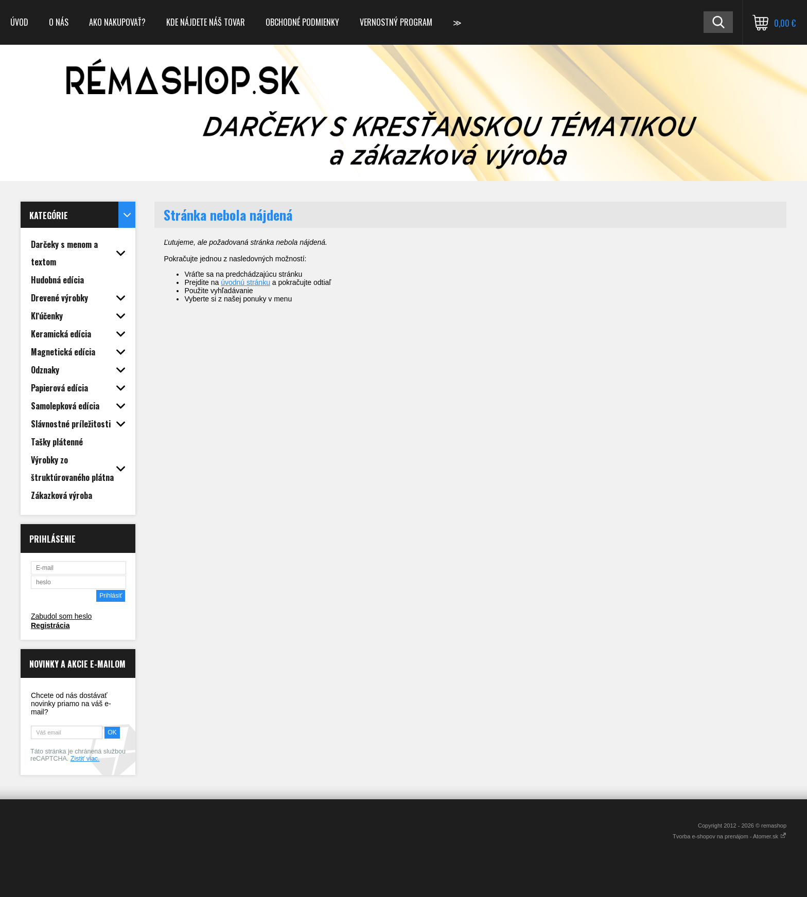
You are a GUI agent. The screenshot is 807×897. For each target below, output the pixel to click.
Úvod (19, 22)
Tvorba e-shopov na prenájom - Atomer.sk (729, 836)
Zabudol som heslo (61, 616)
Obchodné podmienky (302, 22)
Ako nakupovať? (117, 22)
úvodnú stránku (245, 282)
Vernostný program (396, 22)
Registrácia (50, 625)
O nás (58, 22)
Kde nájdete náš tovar (205, 22)
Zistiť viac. (85, 758)
